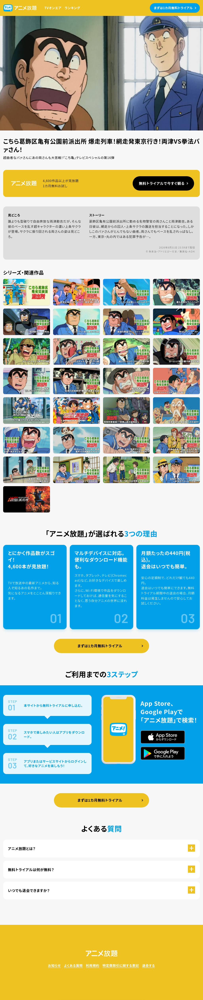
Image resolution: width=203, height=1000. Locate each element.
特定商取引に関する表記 (120, 965)
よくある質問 (73, 965)
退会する (148, 965)
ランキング (72, 7)
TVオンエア (52, 7)
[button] (101, 848)
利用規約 (92, 965)
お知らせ (54, 965)
